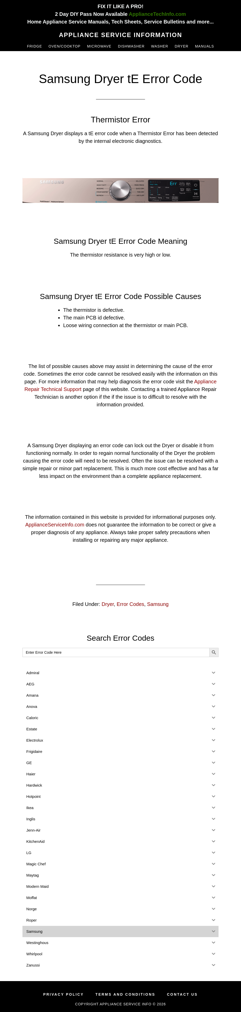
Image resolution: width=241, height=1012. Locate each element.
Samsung (158, 604)
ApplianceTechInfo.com (157, 14)
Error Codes (130, 604)
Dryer (108, 604)
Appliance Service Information (120, 34)
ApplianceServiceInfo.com (54, 524)
